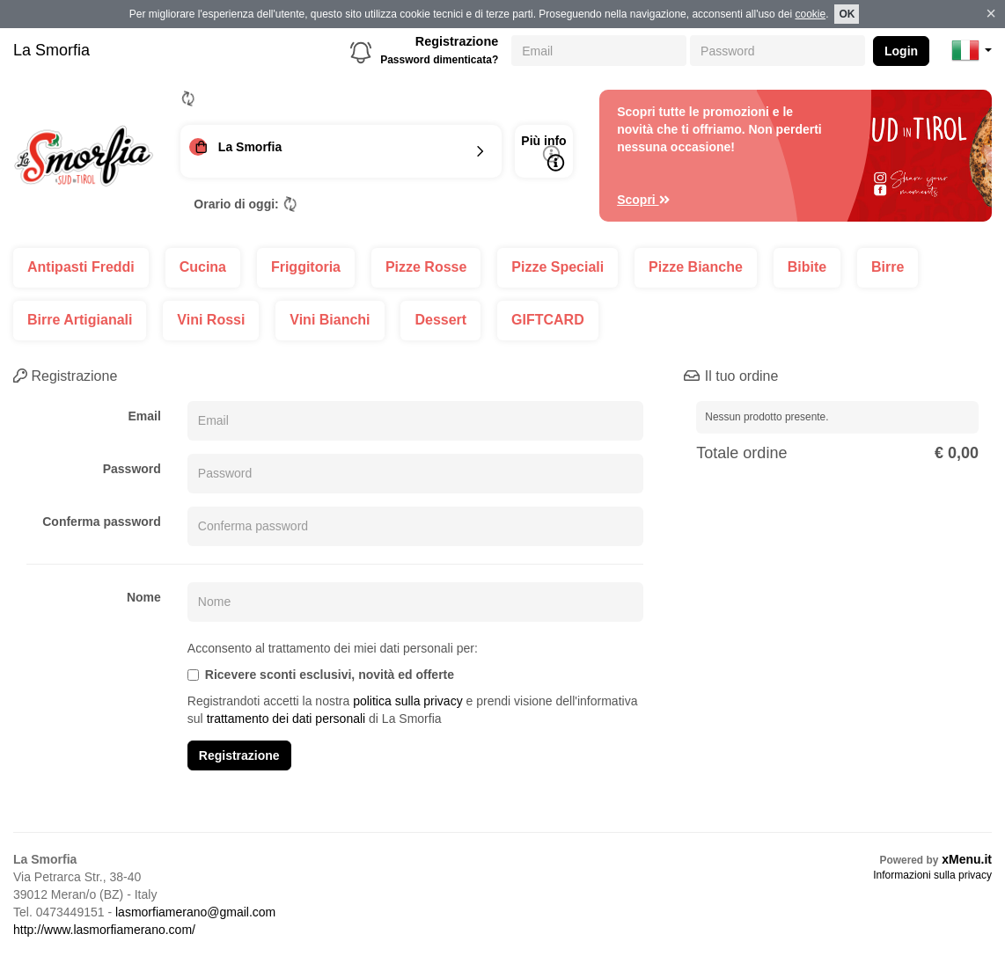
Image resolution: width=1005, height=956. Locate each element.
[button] (971, 50)
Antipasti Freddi (81, 266)
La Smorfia (51, 50)
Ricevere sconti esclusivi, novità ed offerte (320, 675)
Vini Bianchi (330, 319)
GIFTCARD (547, 319)
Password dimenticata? (439, 60)
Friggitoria (306, 266)
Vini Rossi (211, 319)
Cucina (203, 266)
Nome (144, 597)
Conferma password (101, 521)
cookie (810, 14)
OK (847, 14)
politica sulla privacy (408, 701)
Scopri (643, 200)
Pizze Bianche (696, 266)
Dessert (440, 319)
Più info (543, 152)
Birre (887, 266)
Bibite (807, 266)
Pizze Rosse (425, 266)
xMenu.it (967, 859)
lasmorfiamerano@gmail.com (195, 912)
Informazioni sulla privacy (932, 875)
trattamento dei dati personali (286, 719)
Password (132, 469)
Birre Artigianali (79, 319)
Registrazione (456, 41)
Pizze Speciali (557, 266)
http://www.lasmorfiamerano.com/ (104, 930)
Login (901, 51)
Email (144, 416)
